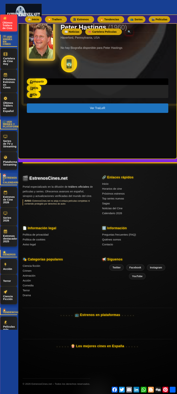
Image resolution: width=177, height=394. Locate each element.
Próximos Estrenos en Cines (9, 81)
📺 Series (136, 19)
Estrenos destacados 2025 (10, 236)
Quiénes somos (111, 239)
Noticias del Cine (112, 208)
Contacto (107, 244)
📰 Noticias (72, 31)
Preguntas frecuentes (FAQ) (119, 234)
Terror (7, 280)
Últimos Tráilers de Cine (8, 23)
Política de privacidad (36, 234)
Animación (29, 275)
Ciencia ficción (31, 265)
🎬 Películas (159, 19)
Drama (27, 295)
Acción (7, 266)
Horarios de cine (112, 188)
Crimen (27, 270)
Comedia (28, 285)
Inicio (105, 183)
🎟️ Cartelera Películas (103, 31)
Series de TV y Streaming (9, 141)
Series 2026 (7, 217)
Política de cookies (34, 239)
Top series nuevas (113, 198)
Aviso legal (29, 244)
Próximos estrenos (113, 193)
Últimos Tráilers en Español (8, 105)
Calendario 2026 (112, 213)
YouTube (137, 276)
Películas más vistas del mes (9, 328)
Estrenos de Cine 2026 (9, 197)
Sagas (106, 203)
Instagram (156, 267)
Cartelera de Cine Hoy (9, 58)
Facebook (135, 267)
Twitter (116, 267)
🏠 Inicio (33, 19)
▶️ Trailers (56, 19)
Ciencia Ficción (8, 295)
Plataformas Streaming (10, 161)
